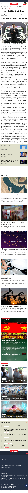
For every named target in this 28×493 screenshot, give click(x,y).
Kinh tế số (16, 6)
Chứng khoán (3, 453)
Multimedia (4, 365)
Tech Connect (18, 453)
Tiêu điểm (4, 6)
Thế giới (10, 8)
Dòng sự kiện (6, 319)
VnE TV (14, 453)
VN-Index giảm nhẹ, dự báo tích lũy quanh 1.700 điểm (15, 425)
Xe (11, 453)
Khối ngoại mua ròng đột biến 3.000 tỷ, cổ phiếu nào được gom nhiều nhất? (15, 430)
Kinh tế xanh (21, 6)
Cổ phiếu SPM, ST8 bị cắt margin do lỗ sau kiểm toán (15, 445)
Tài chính (12, 6)
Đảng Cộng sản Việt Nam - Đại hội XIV (11, 340)
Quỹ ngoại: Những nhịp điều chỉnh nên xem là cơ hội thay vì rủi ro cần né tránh (15, 435)
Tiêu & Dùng (8, 453)
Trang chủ (5, 8)
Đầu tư (8, 6)
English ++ (23, 453)
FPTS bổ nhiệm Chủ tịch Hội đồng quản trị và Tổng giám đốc (15, 441)
